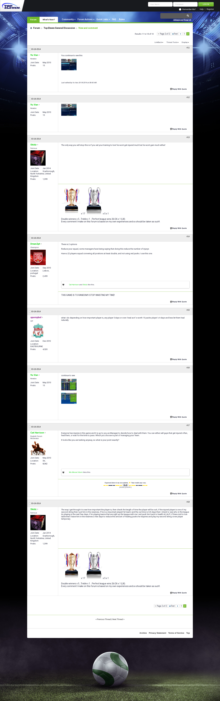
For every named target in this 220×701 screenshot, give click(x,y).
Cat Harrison (74, 285)
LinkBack (158, 42)
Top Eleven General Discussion (59, 28)
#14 (188, 236)
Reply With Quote (179, 88)
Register (210, 9)
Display (184, 42)
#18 (188, 502)
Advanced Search (182, 20)
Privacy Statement (157, 633)
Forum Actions (85, 19)
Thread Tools (171, 42)
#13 (188, 137)
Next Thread (117, 619)
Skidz (85, 285)
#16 (188, 368)
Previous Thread (104, 619)
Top (188, 633)
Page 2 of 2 (165, 34)
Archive (143, 633)
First (175, 34)
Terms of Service (176, 633)
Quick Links (102, 19)
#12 (188, 97)
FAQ (114, 19)
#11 (188, 48)
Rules (122, 19)
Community (68, 19)
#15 (188, 310)
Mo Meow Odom (76, 472)
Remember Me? (189, 9)
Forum (33, 19)
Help (201, 9)
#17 (188, 425)
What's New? (49, 19)
